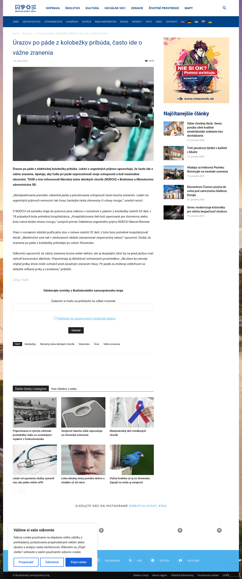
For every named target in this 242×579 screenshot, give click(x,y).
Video (159, 21)
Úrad (16, 21)
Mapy (189, 8)
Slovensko (84, 343)
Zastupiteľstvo (32, 21)
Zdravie (137, 8)
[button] (224, 8)
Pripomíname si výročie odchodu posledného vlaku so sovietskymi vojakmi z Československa (32, 435)
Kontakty (171, 21)
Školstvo (72, 8)
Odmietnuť (52, 562)
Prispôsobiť (26, 562)
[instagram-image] (101, 530)
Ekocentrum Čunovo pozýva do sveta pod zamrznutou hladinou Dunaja (207, 191)
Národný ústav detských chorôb (57, 343)
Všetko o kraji (140, 575)
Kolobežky (30, 343)
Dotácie (86, 21)
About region (159, 575)
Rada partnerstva (105, 21)
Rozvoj (124, 21)
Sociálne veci (115, 8)
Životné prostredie (164, 8)
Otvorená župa (53, 21)
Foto (149, 21)
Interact (137, 21)
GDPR (226, 575)
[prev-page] (15, 490)
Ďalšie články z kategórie (30, 388)
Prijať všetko (79, 562)
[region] (52, 547)
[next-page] (21, 490)
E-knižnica (72, 21)
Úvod (16, 33)
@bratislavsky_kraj (148, 506)
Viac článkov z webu (64, 388)
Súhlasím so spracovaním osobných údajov (86, 318)
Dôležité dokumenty (182, 575)
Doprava (53, 8)
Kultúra (92, 8)
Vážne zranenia (112, 343)
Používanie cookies (208, 575)
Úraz (96, 343)
